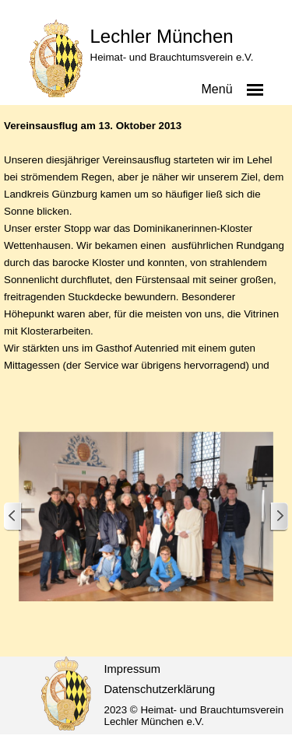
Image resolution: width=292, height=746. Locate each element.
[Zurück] (13, 517)
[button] (146, 517)
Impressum (132, 669)
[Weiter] (278, 517)
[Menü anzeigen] (255, 89)
